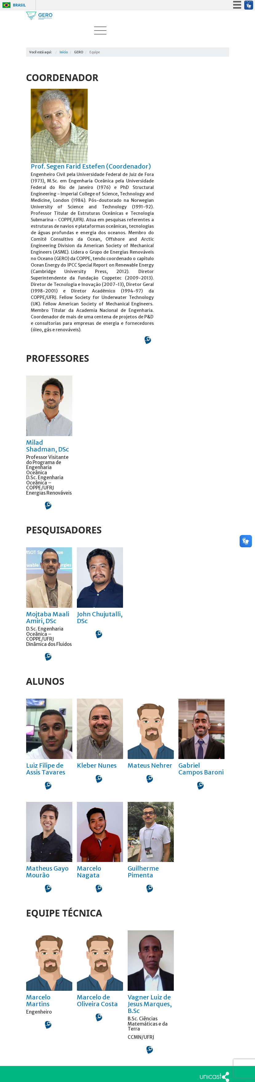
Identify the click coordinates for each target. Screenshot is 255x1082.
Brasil (19, 5)
